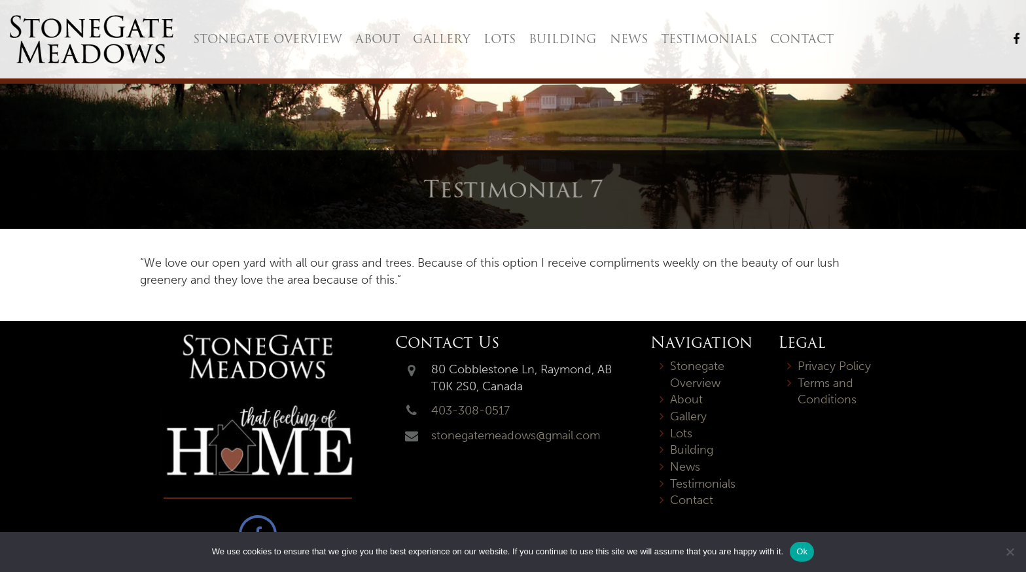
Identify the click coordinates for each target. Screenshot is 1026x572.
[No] (1009, 551)
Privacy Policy (834, 366)
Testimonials (709, 38)
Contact (802, 38)
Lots (500, 38)
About (377, 38)
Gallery (441, 38)
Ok (801, 551)
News (629, 38)
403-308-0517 (470, 410)
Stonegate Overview (267, 38)
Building (563, 38)
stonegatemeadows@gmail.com (515, 435)
